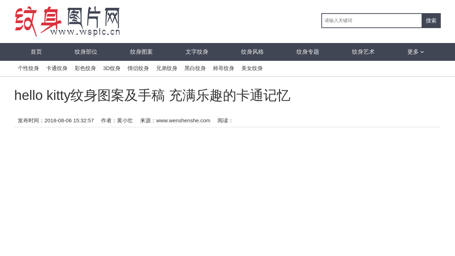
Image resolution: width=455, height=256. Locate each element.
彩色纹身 (85, 68)
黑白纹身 (195, 68)
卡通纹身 (57, 68)
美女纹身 (252, 68)
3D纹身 (112, 68)
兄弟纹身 (166, 68)
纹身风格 (252, 52)
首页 (36, 52)
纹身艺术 (363, 52)
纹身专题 (307, 52)
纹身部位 (86, 52)
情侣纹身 (138, 68)
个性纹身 (28, 68)
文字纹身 (197, 52)
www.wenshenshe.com (183, 120)
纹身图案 (141, 52)
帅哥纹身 (223, 68)
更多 (415, 52)
